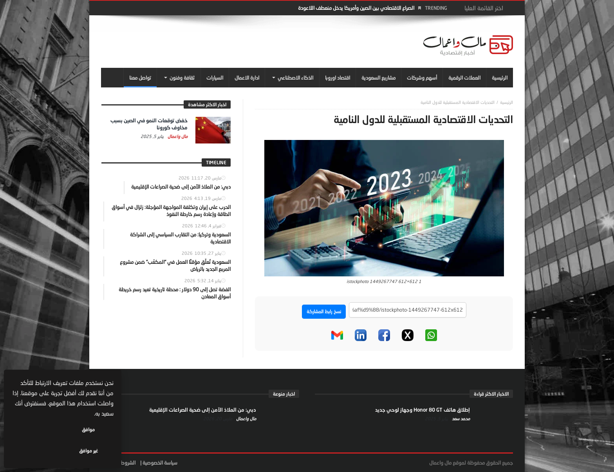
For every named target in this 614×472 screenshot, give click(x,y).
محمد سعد (460, 418)
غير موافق (39, 451)
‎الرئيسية (506, 102)
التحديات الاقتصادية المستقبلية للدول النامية (458, 102)
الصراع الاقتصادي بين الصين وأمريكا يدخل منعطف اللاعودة (356, 8)
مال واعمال (177, 136)
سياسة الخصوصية (160, 462)
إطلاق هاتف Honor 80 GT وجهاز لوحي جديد (422, 410)
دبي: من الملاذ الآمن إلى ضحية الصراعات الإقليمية (202, 410)
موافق (90, 451)
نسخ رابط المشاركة (324, 311)
